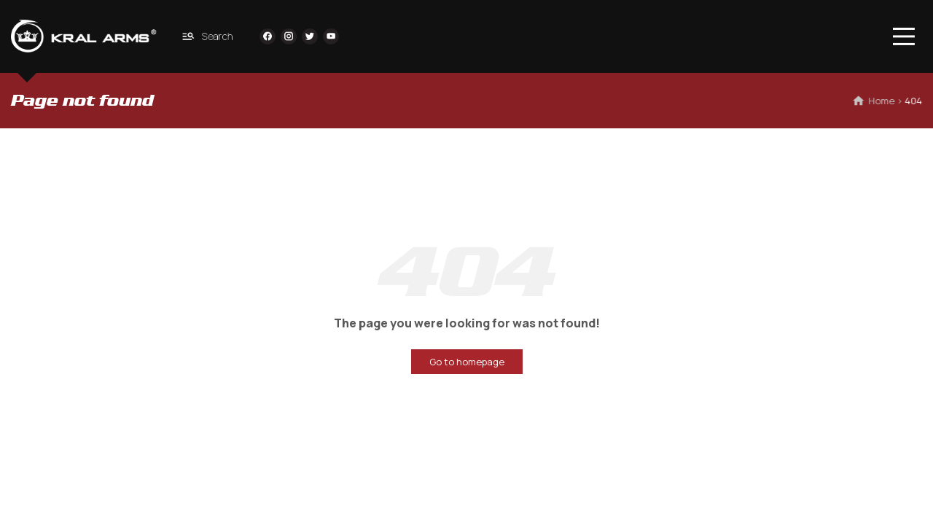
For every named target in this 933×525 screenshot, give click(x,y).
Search (207, 36)
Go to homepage (466, 361)
